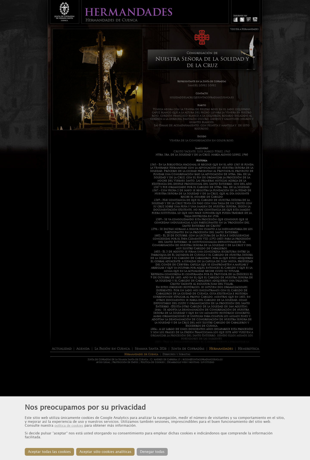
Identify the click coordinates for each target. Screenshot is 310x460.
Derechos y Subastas (176, 354)
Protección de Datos (125, 362)
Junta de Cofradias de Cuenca (64, 11)
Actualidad (61, 349)
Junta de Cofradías (187, 349)
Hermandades (221, 349)
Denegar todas (152, 452)
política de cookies (68, 426)
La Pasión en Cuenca (112, 349)
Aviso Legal (103, 362)
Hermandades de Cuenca (141, 354)
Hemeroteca (248, 349)
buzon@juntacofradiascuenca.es (203, 359)
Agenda (83, 349)
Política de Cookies (153, 362)
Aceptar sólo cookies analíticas (105, 452)
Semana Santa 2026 (150, 349)
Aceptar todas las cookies (49, 452)
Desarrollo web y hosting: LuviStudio (190, 362)
